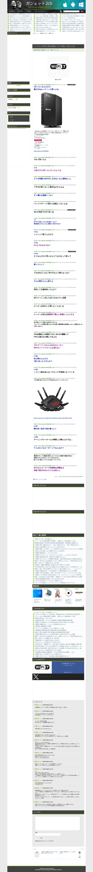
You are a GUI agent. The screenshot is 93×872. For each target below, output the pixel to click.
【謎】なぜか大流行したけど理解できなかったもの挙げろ (49, 29)
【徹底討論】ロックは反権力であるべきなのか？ (47, 640)
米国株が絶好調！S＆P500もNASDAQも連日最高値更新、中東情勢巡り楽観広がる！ (55, 17)
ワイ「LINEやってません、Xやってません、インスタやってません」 (77, 19)
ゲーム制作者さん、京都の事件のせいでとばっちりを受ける (23, 14)
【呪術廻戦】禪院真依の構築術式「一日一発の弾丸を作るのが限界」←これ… (55, 652)
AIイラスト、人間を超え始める (69, 17)
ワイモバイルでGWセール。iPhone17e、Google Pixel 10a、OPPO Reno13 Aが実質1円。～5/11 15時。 (59, 14)
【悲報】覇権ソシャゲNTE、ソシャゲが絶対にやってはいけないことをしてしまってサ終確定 (57, 25)
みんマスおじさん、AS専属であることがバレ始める (48, 650)
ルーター (41, 479)
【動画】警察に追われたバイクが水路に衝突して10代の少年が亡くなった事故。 (28, 21)
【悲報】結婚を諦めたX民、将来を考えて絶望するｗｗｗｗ (50, 556)
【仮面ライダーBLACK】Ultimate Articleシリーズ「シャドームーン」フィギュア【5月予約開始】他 (60, 574)
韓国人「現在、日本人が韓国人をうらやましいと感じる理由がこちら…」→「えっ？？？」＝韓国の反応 (62, 568)
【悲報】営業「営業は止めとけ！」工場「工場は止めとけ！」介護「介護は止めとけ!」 (55, 19)
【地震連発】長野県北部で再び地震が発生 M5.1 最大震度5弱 (50, 630)
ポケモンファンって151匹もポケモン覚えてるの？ (48, 642)
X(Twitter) (11, 11)
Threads (28, 11)
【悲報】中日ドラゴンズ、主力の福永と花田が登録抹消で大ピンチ (52, 656)
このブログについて (40, 11)
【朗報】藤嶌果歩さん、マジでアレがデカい (20, 25)
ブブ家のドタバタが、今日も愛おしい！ (43, 539)
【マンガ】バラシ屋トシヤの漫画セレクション (45, 612)
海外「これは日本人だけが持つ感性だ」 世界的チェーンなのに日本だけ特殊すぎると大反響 (58, 576)
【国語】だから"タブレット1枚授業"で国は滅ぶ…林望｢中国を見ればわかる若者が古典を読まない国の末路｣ (62, 558)
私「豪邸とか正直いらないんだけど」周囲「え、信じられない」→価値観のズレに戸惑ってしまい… (32, 27)
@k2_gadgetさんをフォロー (46, 676)
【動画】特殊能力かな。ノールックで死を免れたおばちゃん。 (51, 624)
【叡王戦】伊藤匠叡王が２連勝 (43, 626)
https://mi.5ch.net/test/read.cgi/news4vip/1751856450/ (71, 476)
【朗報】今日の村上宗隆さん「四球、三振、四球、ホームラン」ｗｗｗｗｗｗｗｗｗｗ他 (58, 572)
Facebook (20, 11)
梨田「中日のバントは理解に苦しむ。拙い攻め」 (47, 562)
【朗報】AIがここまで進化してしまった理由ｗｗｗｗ (48, 654)
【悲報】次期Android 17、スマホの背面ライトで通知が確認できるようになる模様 (56, 570)
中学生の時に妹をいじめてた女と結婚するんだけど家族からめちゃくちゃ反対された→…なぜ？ (59, 566)
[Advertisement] (45, 499)
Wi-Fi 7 (36, 479)
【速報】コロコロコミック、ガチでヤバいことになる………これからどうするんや (28, 29)
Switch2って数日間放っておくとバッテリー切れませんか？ (49, 23)
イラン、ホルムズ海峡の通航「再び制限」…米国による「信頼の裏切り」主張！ (54, 16)
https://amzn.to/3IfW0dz (41, 151)
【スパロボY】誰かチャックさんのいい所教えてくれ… (49, 580)
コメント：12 (55, 50)
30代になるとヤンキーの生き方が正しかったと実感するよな (23, 17)
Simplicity (51, 868)
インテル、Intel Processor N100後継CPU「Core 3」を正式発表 (76, 16)
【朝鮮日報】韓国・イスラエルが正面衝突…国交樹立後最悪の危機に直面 (52, 21)
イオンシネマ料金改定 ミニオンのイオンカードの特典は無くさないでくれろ (55, 582)
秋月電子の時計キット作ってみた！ (70, 14)
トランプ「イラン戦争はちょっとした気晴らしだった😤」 (50, 628)
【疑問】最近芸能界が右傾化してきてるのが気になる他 (49, 578)
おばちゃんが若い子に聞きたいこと (44, 27)
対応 (45, 479)
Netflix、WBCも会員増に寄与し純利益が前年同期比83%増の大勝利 (52, 632)
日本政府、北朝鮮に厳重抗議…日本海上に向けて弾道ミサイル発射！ (52, 564)
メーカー (48, 50)
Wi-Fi (44, 50)
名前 (36, 832)
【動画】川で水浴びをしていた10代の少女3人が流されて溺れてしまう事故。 (55, 622)
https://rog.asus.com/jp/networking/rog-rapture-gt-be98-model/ (53, 418)
